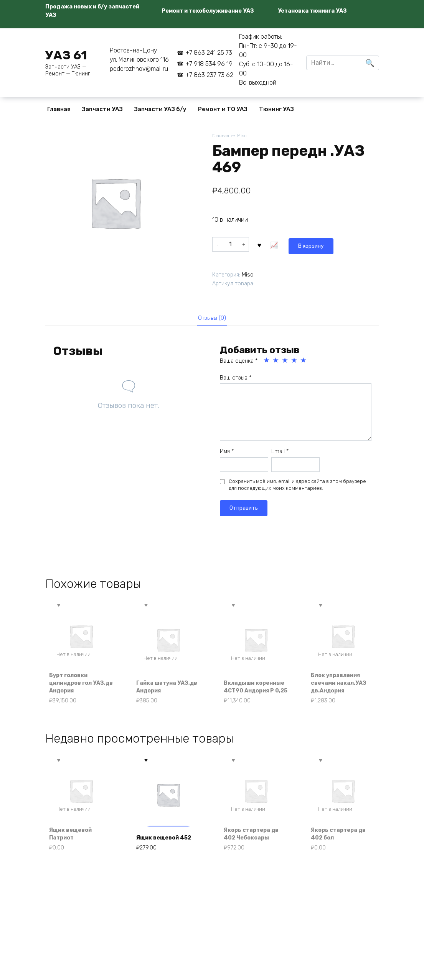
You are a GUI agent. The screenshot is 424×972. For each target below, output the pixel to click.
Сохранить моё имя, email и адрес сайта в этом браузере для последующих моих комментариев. (297, 486)
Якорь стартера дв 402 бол (343, 849)
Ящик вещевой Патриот (75, 849)
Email (280, 453)
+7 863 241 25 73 (208, 52)
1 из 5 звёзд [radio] (267, 362)
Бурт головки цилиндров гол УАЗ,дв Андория (76, 694)
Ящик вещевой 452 (162, 849)
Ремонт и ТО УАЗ (222, 109)
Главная (59, 109)
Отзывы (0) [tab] (212, 318)
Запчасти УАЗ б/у (160, 109)
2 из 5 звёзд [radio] (276, 362)
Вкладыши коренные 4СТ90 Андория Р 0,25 (253, 694)
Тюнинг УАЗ (276, 109)
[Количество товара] (230, 244)
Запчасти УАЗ (102, 109)
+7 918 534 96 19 (209, 63)
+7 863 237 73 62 (209, 75)
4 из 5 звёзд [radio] (295, 362)
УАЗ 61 (66, 55)
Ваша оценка (238, 363)
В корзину (277, 243)
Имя (227, 453)
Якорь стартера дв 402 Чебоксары (256, 849)
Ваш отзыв (235, 379)
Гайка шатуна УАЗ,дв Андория (163, 699)
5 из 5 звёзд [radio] (304, 362)
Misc (244, 136)
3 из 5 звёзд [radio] (285, 362)
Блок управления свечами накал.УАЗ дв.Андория (340, 690)
